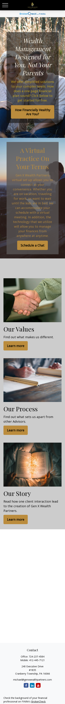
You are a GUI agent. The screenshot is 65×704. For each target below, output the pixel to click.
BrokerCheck (38, 701)
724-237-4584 (36, 656)
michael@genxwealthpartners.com (32, 679)
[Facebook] (26, 685)
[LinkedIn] (32, 685)
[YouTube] (38, 685)
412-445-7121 (37, 660)
